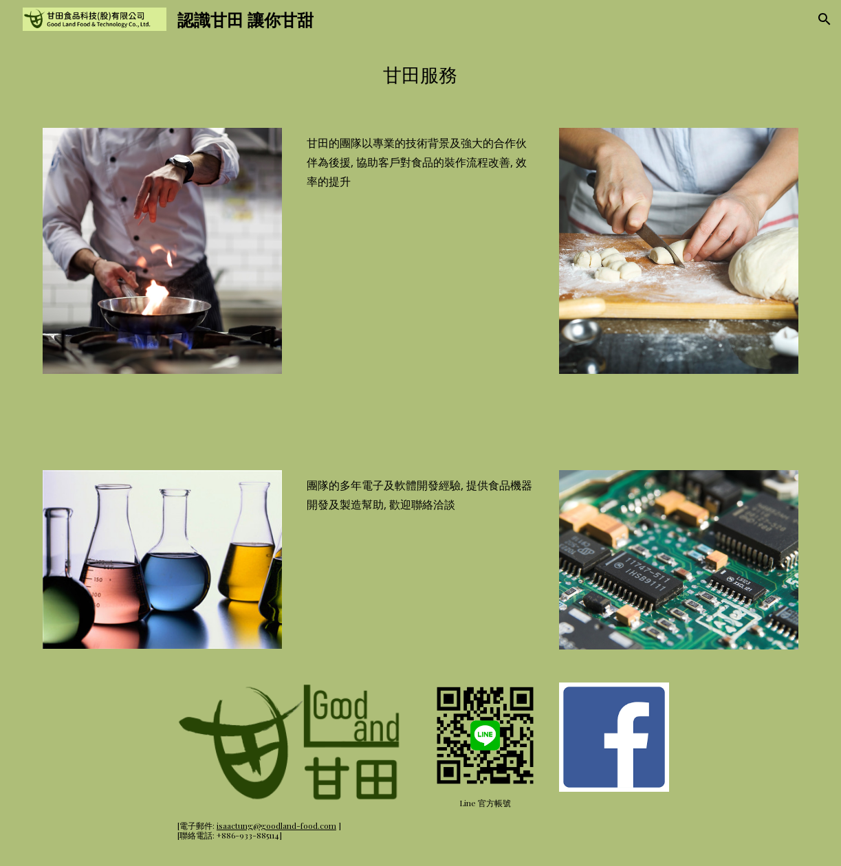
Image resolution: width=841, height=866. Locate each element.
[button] (824, 19)
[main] (420, 75)
